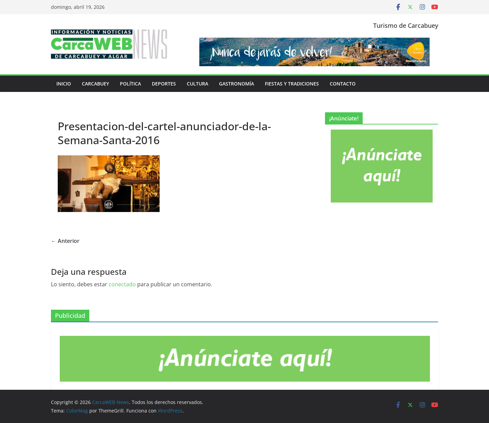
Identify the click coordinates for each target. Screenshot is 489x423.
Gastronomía (236, 83)
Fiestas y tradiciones (292, 83)
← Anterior (65, 241)
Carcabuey (95, 83)
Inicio (63, 83)
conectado (122, 284)
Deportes (164, 83)
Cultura (197, 83)
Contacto (343, 83)
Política (130, 83)
